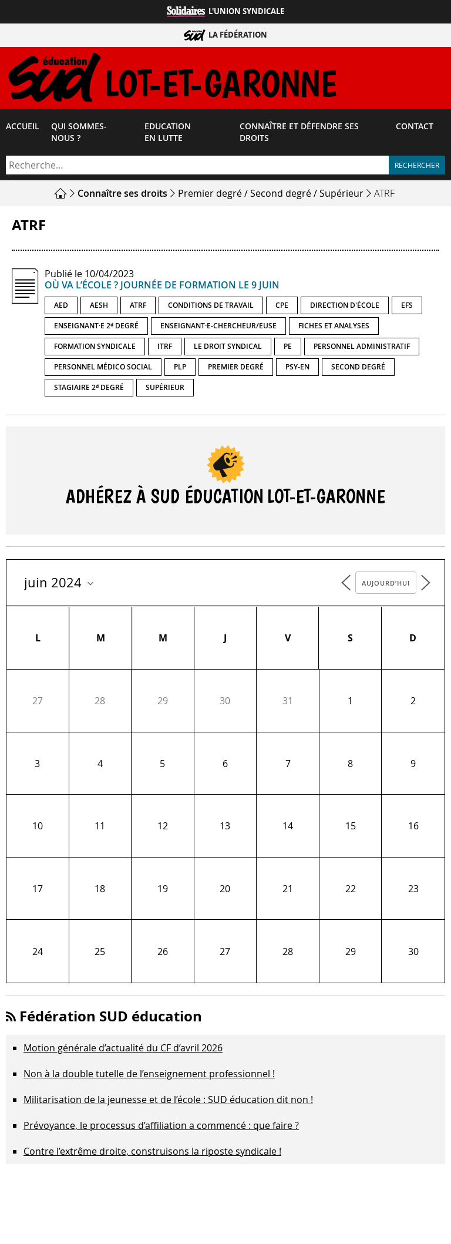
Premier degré (210, 195)
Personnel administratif (362, 349)
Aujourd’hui (386, 585)
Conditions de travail (211, 307)
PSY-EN (297, 369)
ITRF (164, 349)
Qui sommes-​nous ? (79, 134)
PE (288, 349)
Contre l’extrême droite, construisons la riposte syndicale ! (152, 1153)
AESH (99, 307)
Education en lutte (167, 134)
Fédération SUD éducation (110, 1018)
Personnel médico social (103, 369)
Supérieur (341, 195)
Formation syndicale (95, 349)
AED (61, 307)
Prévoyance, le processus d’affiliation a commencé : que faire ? (161, 1127)
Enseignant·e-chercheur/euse (218, 328)
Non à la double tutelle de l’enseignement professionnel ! (149, 1076)
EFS (407, 307)
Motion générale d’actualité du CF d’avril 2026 (123, 1050)
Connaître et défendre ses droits (299, 134)
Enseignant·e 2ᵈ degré (96, 328)
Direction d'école (344, 307)
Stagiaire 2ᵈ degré (89, 390)
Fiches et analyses (333, 328)
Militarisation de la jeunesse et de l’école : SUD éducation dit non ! (168, 1101)
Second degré (280, 195)
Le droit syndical (228, 349)
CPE (281, 307)
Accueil (22, 128)
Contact (414, 128)
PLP (180, 369)
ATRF (138, 307)
